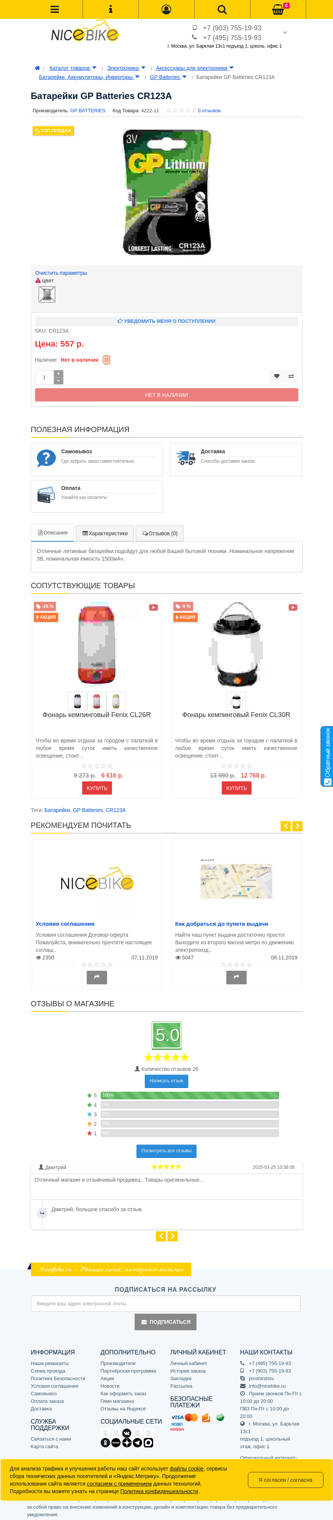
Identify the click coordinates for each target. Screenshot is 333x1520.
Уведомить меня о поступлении (167, 319)
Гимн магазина (117, 1399)
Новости (110, 1384)
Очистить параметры (61, 273)
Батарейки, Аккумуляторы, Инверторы (89, 77)
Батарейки (57, 808)
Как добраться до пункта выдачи (222, 922)
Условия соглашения (65, 922)
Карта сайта (44, 1444)
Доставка (41, 1406)
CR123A (116, 808)
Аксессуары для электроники (195, 68)
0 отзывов (209, 110)
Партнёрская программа (128, 1368)
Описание (52, 531)
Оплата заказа (47, 1399)
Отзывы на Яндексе (123, 1406)
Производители (118, 1361)
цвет (44, 280)
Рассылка (181, 1384)
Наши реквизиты (50, 1361)
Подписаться (165, 1320)
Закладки (181, 1376)
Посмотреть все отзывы (166, 1148)
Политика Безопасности (58, 1376)
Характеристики (105, 531)
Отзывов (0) (160, 531)
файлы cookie (187, 1469)
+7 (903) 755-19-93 (232, 28)
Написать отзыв (166, 1079)
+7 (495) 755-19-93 (232, 38)
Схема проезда (48, 1368)
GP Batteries (168, 77)
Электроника (126, 68)
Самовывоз (44, 1391)
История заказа (188, 1368)
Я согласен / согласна (285, 1480)
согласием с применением (119, 1484)
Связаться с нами (51, 1437)
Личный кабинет (188, 1361)
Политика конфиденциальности (159, 1491)
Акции (107, 1376)
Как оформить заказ (123, 1391)
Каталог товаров (73, 68)
